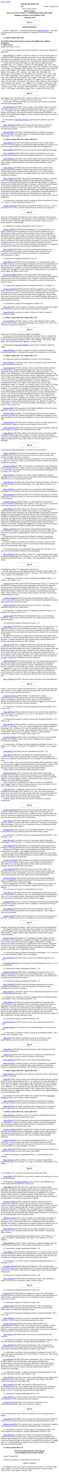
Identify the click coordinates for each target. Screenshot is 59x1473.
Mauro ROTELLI (43, 30)
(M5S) (20, 206)
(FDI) (13, 307)
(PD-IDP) (18, 125)
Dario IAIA (7, 307)
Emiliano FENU (8, 938)
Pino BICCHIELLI (9, 413)
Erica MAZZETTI (9, 107)
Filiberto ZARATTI (9, 453)
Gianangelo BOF (8, 902)
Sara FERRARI (8, 909)
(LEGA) (21, 428)
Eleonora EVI (7, 583)
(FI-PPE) (19, 107)
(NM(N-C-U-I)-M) (22, 413)
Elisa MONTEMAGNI (10, 428)
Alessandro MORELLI (22, 120)
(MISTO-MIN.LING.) (21, 153)
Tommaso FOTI (8, 408)
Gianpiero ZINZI (8, 1027)
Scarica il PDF (5, 2)
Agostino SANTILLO (10, 206)
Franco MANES (8, 153)
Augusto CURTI (8, 229)
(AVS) (19, 453)
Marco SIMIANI (8, 125)
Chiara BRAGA (8, 143)
